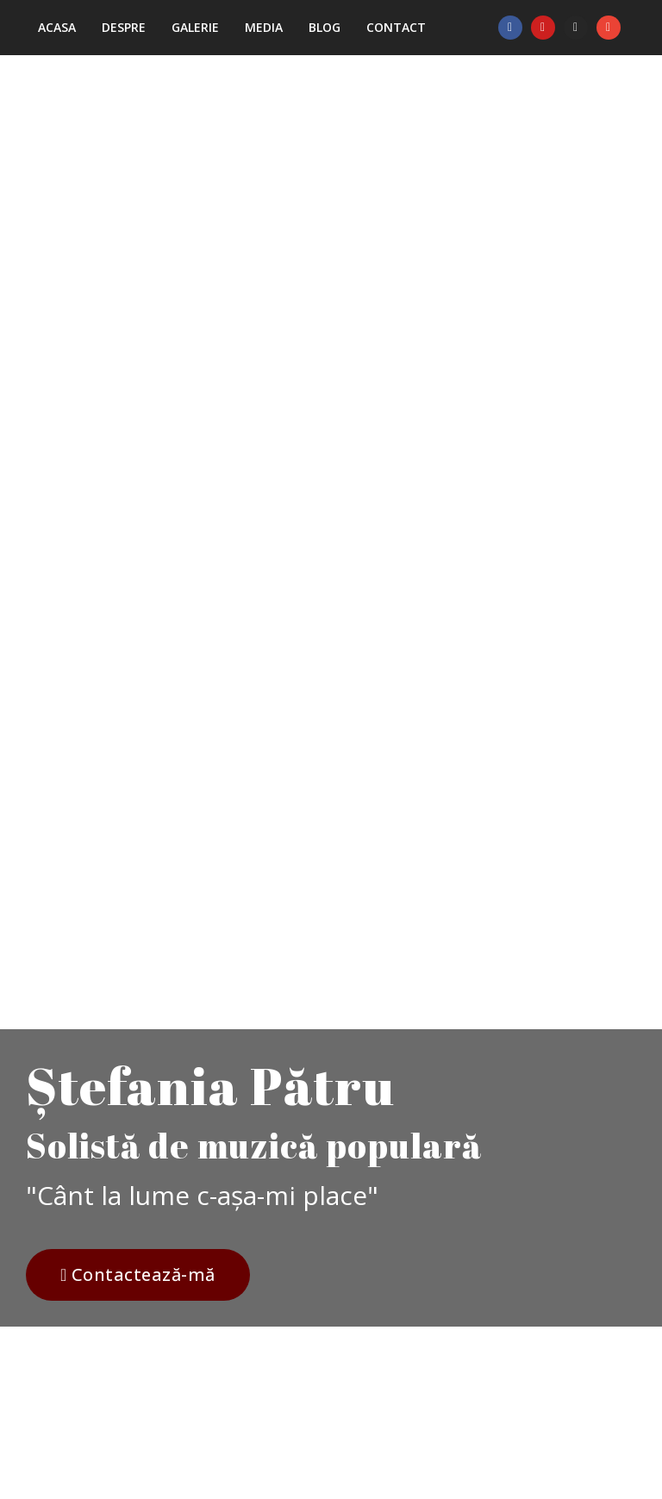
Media (264, 27)
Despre (124, 27)
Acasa (57, 27)
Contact (396, 27)
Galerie (195, 27)
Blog (324, 27)
